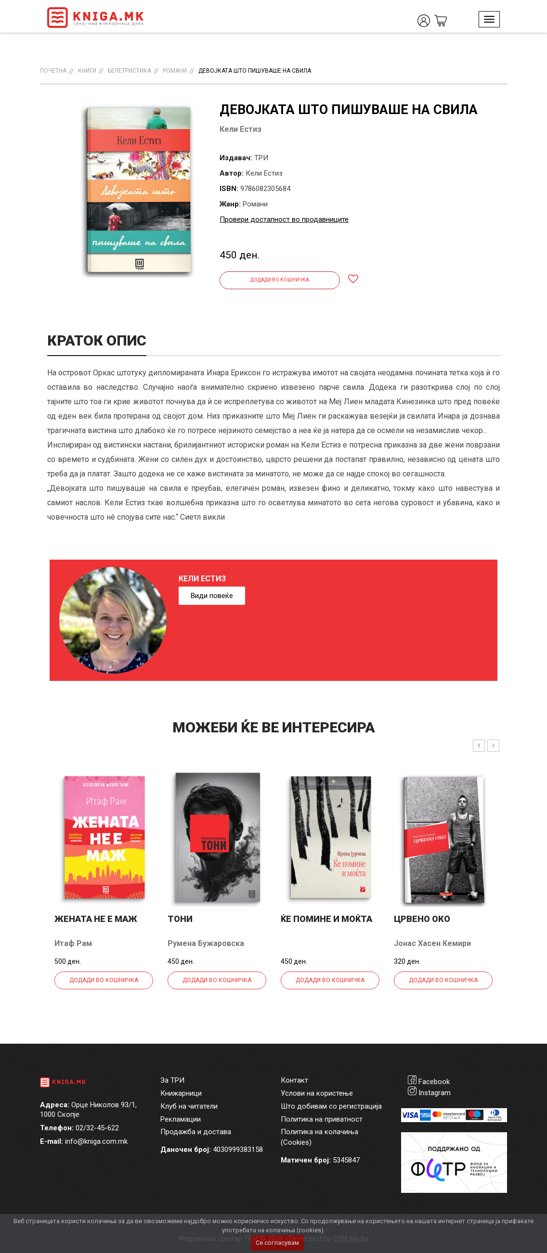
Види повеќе (212, 595)
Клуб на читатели (189, 1106)
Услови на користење (317, 1093)
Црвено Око (422, 919)
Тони (180, 919)
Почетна (53, 70)
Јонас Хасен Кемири (432, 943)
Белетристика (129, 70)
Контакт (294, 1080)
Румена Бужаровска (206, 943)
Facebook (434, 1081)
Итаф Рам (73, 943)
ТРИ (261, 157)
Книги (87, 70)
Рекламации (180, 1119)
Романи (175, 70)
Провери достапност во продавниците (284, 219)
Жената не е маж (95, 919)
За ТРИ (172, 1080)
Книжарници (181, 1093)
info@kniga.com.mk (96, 1141)
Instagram (434, 1092)
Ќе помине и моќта (326, 919)
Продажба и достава (195, 1131)
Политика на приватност (322, 1119)
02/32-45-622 (97, 1128)
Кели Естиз (240, 129)
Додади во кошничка (279, 279)
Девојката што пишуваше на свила (254, 70)
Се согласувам (277, 1242)
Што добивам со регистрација (331, 1106)
